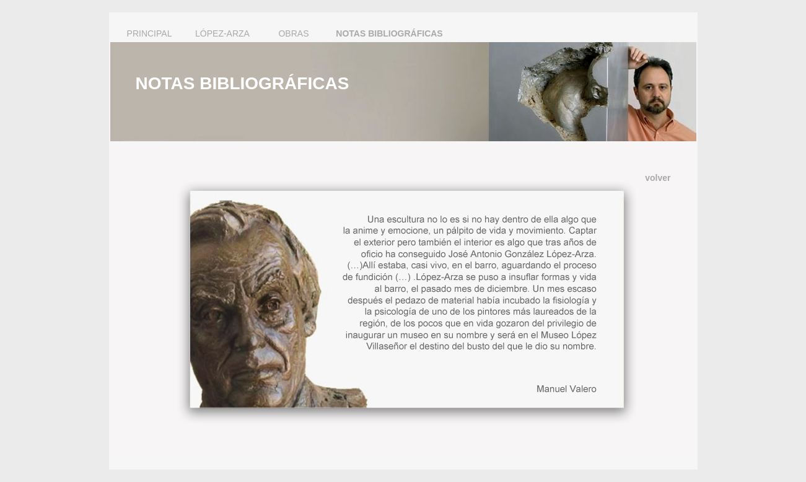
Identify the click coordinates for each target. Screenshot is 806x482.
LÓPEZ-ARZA (222, 33)
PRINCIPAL (149, 33)
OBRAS (293, 33)
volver (657, 178)
